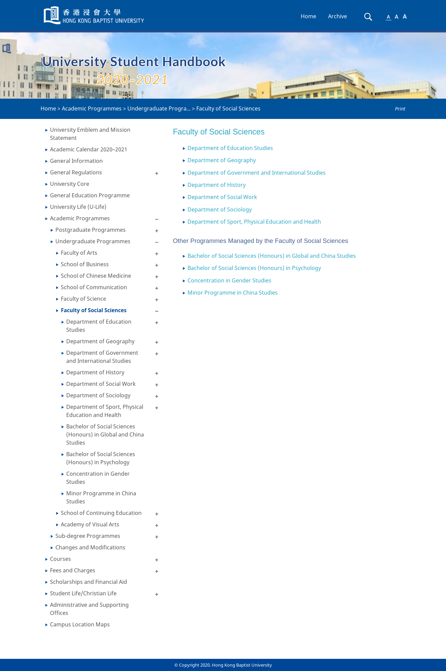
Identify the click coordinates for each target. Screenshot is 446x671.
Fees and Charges (72, 570)
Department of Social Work (101, 384)
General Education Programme (90, 195)
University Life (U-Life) (78, 206)
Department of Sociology (98, 395)
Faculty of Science (83, 298)
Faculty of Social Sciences (228, 108)
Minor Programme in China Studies (101, 497)
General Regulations (76, 172)
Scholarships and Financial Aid (88, 582)
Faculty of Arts (79, 252)
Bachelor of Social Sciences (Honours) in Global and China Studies (105, 434)
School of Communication (94, 287)
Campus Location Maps (80, 624)
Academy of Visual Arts (90, 524)
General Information (76, 161)
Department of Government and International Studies (102, 357)
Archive (337, 16)
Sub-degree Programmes (87, 536)
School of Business (85, 264)
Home (308, 16)
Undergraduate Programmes (92, 241)
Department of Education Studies (98, 325)
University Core (69, 184)
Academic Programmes (92, 108)
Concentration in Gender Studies (98, 478)
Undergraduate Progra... (159, 108)
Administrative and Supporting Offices (89, 609)
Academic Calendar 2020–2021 (88, 149)
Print (400, 108)
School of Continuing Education (101, 513)
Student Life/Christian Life (83, 593)
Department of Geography (100, 341)
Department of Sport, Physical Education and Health (104, 411)
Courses (60, 559)
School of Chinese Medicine (96, 275)
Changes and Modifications (90, 547)
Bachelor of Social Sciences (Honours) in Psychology (100, 458)
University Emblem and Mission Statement (90, 134)
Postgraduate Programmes (90, 229)
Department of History (95, 372)
